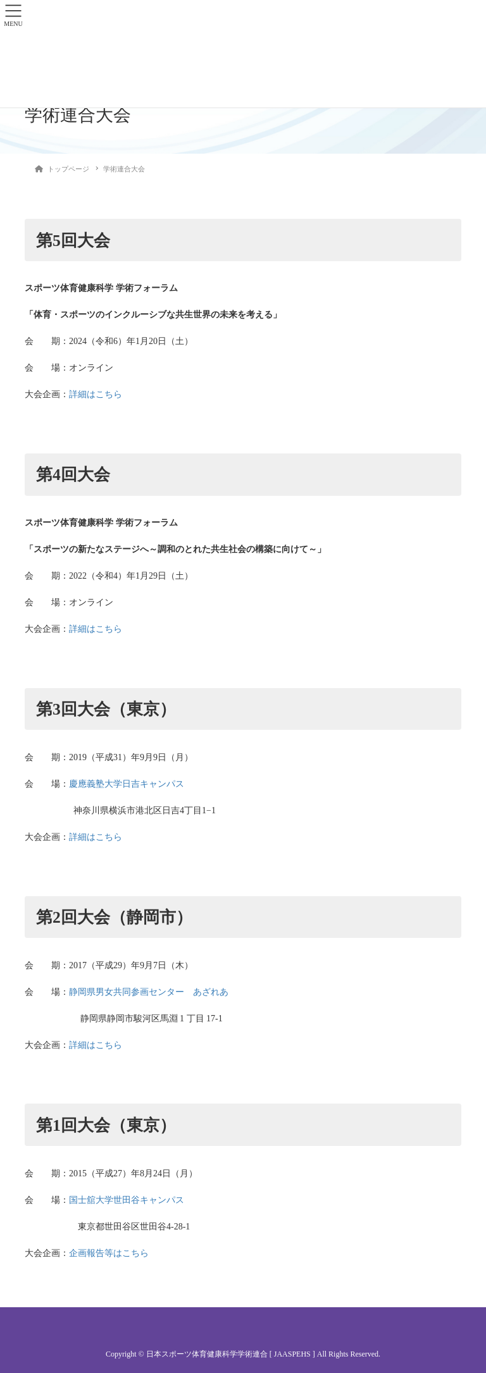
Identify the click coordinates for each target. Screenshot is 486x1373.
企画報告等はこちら (109, 1253)
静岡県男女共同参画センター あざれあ (148, 992)
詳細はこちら (95, 394)
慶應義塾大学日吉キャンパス (126, 784)
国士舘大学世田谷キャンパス (126, 1200)
